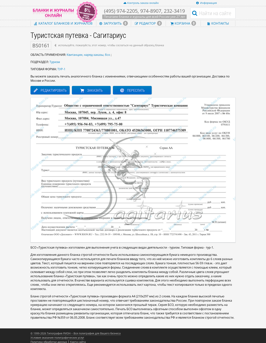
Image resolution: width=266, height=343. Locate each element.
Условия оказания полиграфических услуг (57, 337)
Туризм (55, 62)
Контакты (218, 23)
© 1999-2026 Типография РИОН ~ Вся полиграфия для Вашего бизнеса (75, 333)
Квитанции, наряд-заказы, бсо (88, 55)
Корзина (183, 23)
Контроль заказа (141, 3)
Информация (206, 3)
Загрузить (113, 23)
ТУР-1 (61, 69)
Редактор (148, 23)
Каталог (63, 23)
